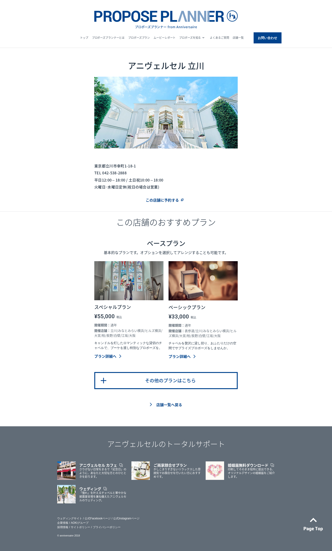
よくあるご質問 (219, 38)
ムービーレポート (164, 38)
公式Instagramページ (126, 518)
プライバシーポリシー (107, 527)
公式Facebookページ (98, 518)
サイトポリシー (80, 527)
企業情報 (62, 522)
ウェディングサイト (69, 518)
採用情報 (62, 527)
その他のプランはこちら (170, 380)
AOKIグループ (80, 522)
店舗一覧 (238, 38)
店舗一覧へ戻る (169, 404)
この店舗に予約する (162, 200)
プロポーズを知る (190, 38)
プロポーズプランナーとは (108, 38)
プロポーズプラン (139, 38)
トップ (84, 38)
